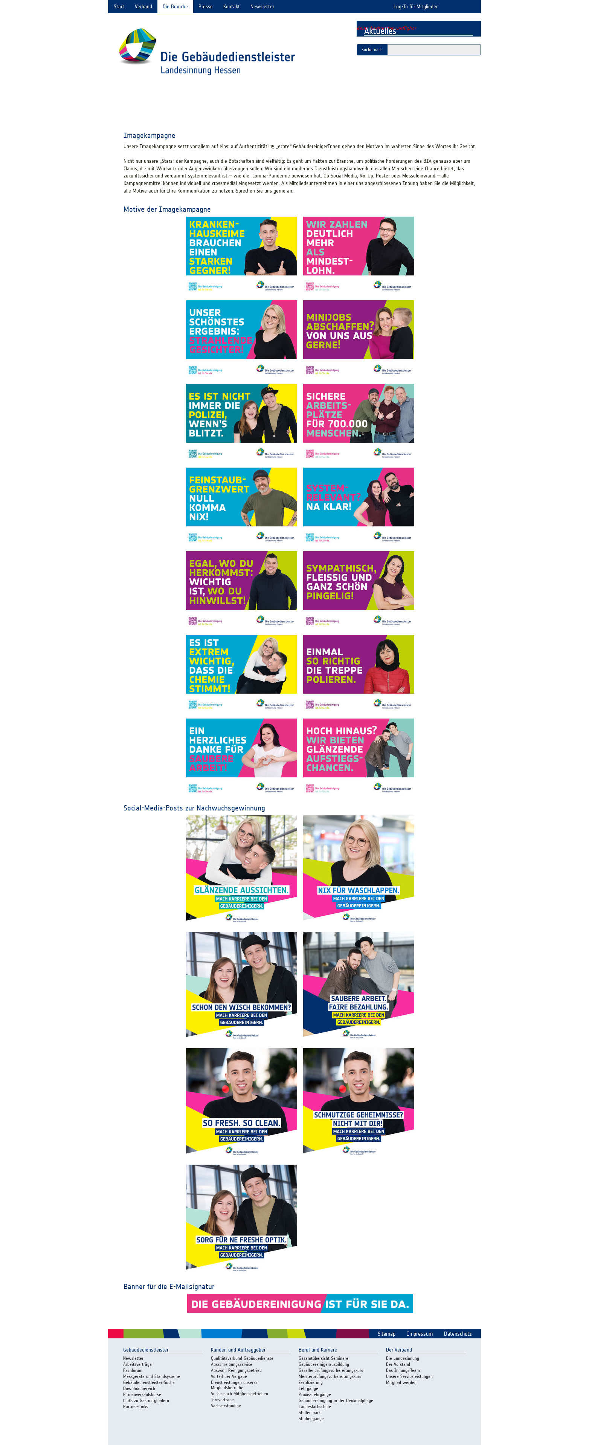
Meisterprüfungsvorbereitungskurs (330, 1376)
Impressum (420, 1334)
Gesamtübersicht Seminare (323, 1358)
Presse (205, 6)
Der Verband (399, 1350)
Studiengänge (311, 1418)
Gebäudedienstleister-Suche (149, 1382)
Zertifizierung (311, 1382)
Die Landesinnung (402, 1358)
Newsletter (262, 6)
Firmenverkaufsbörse (142, 1394)
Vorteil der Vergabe (229, 1376)
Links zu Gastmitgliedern (146, 1400)
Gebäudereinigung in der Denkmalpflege (336, 1400)
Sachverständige (226, 1405)
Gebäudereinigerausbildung (324, 1364)
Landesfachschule (315, 1406)
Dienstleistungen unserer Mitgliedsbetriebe (234, 1385)
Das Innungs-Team (403, 1370)
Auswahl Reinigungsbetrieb (236, 1370)
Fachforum (132, 1370)
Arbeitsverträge (137, 1364)
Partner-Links (135, 1406)
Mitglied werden (401, 1382)
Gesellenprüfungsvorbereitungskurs (331, 1370)
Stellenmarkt (310, 1412)
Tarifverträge (222, 1399)
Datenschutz (458, 1334)
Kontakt (231, 6)
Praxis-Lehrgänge (315, 1394)
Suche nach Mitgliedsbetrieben (239, 1393)
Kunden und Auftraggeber (238, 1350)
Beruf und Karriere (318, 1350)
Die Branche (175, 6)
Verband (143, 6)
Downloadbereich (139, 1388)
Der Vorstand (398, 1364)
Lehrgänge (308, 1388)
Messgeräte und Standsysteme (151, 1376)
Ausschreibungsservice (231, 1364)
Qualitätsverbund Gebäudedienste (242, 1358)
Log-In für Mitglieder (416, 6)
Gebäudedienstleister (145, 1350)
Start (119, 6)
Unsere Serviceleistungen (409, 1376)
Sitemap (386, 1334)
